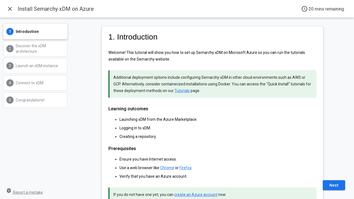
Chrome (167, 168)
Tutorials (182, 90)
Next (334, 185)
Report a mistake (24, 192)
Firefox (185, 168)
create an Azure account (195, 194)
